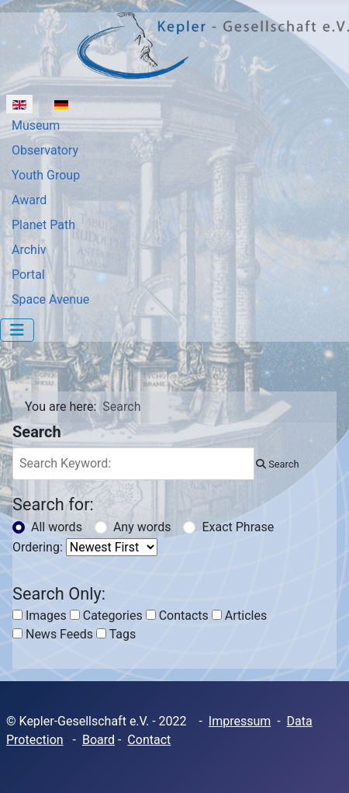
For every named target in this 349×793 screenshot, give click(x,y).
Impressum (240, 721)
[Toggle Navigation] (17, 330)
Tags (116, 634)
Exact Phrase (238, 527)
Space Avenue (50, 299)
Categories (106, 615)
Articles (239, 615)
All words (56, 527)
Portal (28, 274)
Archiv (29, 249)
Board (98, 739)
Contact (149, 739)
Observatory (45, 150)
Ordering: (37, 547)
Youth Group (46, 175)
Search (277, 464)
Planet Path (43, 224)
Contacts (177, 615)
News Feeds (52, 634)
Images (39, 615)
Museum (36, 125)
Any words (142, 527)
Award (29, 200)
